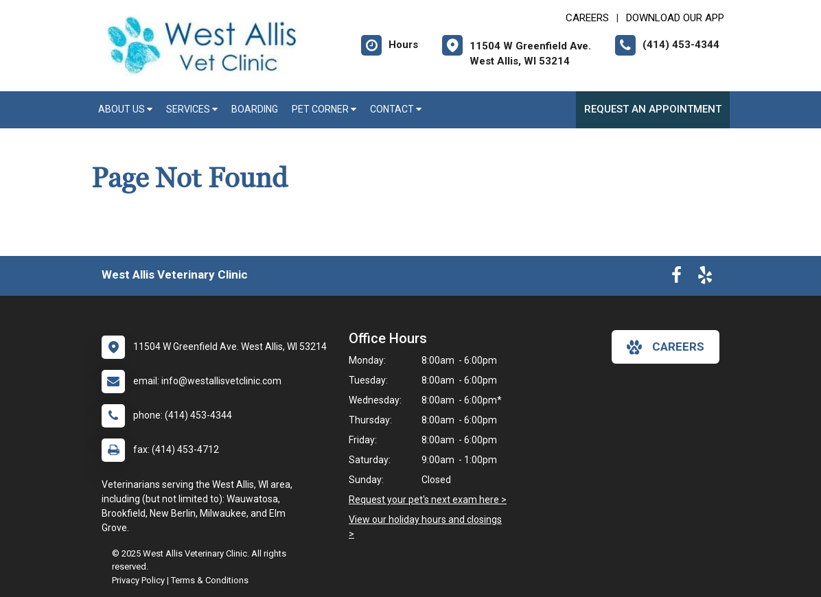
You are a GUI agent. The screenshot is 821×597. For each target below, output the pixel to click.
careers (665, 347)
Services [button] (192, 109)
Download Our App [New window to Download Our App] (675, 18)
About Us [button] (125, 109)
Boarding (254, 109)
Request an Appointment (652, 109)
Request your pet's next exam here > (428, 499)
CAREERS (587, 18)
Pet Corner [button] (324, 109)
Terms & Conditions (209, 580)
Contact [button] (395, 109)
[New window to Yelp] (705, 277)
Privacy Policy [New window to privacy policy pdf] (138, 580)
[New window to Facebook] (676, 277)
